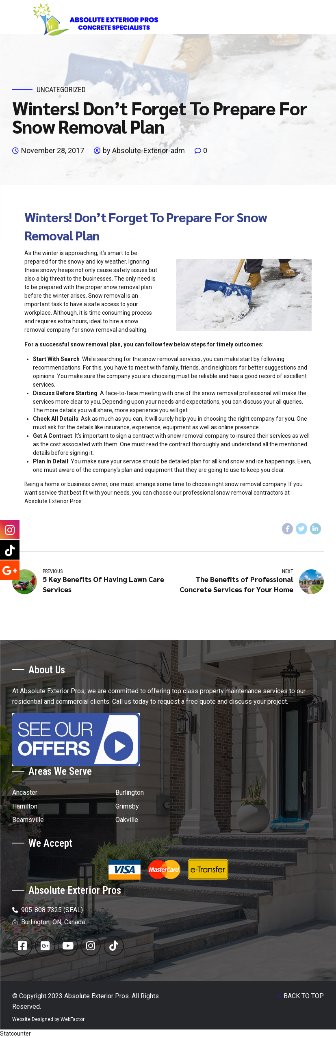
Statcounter (15, 1033)
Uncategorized (61, 89)
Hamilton (24, 806)
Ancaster (24, 792)
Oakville (126, 820)
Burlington (129, 792)
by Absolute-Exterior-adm (144, 150)
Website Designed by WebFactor (48, 1019)
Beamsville (28, 820)
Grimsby (127, 806)
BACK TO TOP (304, 996)
